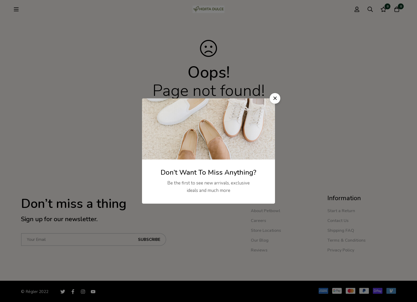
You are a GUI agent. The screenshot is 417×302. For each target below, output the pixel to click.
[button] (275, 98)
